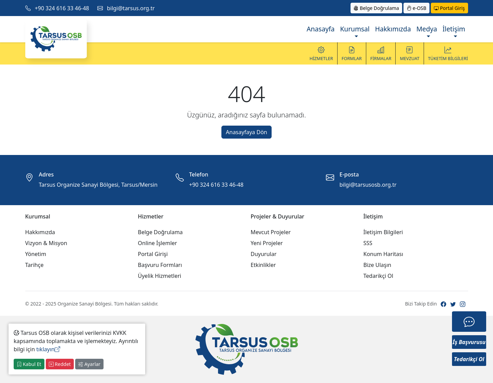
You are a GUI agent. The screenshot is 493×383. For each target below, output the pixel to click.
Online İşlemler (157, 243)
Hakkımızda (393, 28)
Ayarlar (89, 364)
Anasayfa (320, 28)
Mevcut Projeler (271, 232)
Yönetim (35, 254)
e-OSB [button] (416, 8)
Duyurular (264, 254)
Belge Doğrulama (160, 232)
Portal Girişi (153, 254)
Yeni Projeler (267, 243)
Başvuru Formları (160, 265)
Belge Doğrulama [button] (376, 8)
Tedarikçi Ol (379, 276)
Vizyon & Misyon (46, 243)
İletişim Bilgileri (383, 232)
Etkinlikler (263, 265)
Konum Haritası (383, 254)
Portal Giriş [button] (449, 8)
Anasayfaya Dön (246, 132)
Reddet (60, 364)
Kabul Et (29, 364)
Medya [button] (426, 28)
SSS (368, 243)
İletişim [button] (453, 28)
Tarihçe (34, 265)
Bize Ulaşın (378, 265)
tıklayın (48, 349)
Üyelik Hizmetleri (159, 276)
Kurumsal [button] (354, 28)
